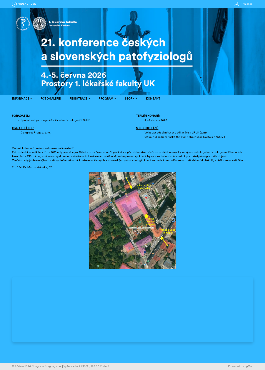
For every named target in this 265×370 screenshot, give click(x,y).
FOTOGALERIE (50, 98)
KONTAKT (153, 98)
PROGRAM (106, 98)
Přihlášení (243, 4)
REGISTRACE (79, 98)
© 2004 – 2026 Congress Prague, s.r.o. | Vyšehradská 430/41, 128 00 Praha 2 (61, 366)
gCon (249, 366)
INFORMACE (21, 98)
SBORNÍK (131, 98)
